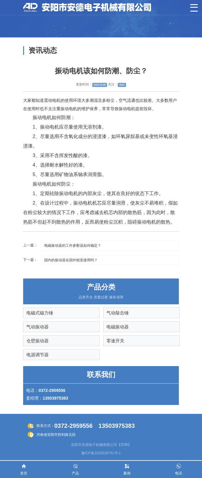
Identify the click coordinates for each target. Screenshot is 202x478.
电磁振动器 (117, 326)
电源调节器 (37, 354)
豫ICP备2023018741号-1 (101, 453)
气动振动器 (37, 326)
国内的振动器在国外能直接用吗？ (71, 260)
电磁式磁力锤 (39, 312)
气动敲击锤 (117, 312)
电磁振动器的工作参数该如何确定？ (72, 245)
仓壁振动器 (37, 340)
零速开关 (115, 340)
